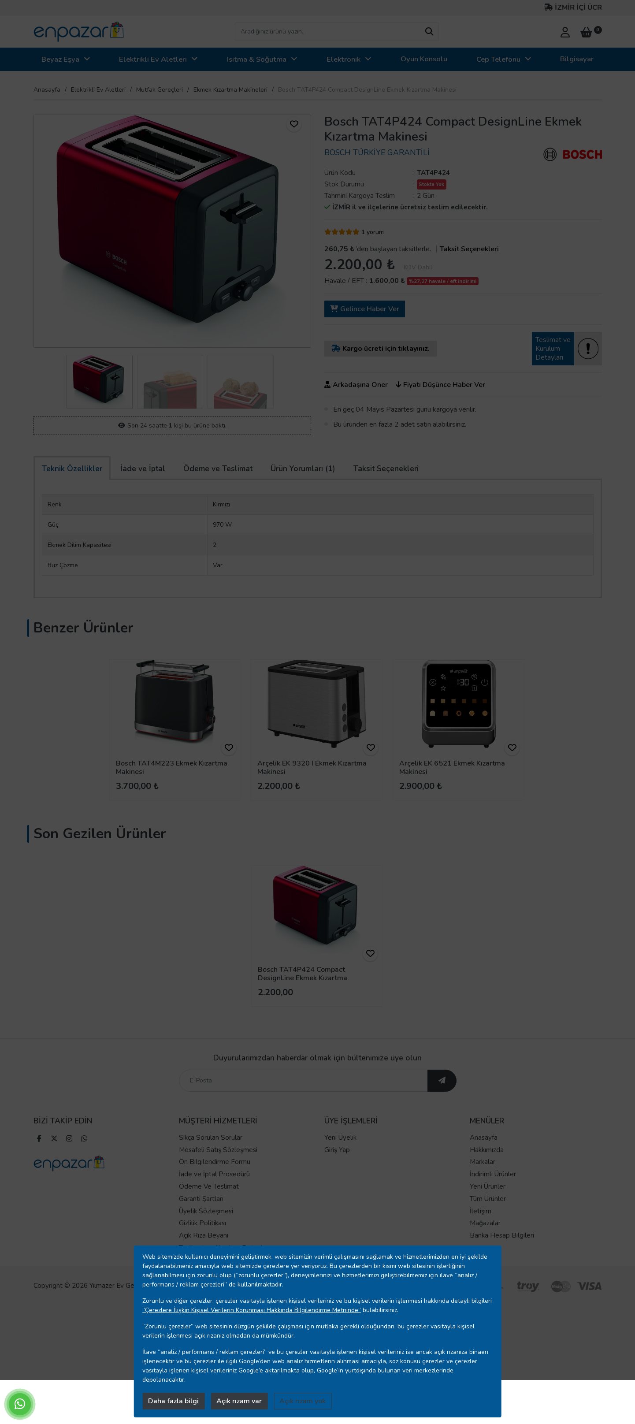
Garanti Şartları (201, 1227)
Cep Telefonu (498, 59)
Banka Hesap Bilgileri (502, 1263)
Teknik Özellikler (72, 468)
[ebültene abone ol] (442, 1109)
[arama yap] (429, 32)
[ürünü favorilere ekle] (293, 124)
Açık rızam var (239, 1401)
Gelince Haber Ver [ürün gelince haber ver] (364, 309)
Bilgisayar (577, 59)
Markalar (482, 1190)
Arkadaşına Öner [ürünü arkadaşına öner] (356, 385)
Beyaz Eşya (60, 59)
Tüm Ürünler (488, 1227)
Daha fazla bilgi (173, 1401)
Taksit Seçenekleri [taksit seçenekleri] (469, 249)
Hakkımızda (487, 1177)
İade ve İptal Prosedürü (214, 1202)
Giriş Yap (337, 1177)
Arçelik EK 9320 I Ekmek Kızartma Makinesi (312, 767)
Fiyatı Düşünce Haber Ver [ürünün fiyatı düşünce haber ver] (440, 385)
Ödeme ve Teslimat (218, 468)
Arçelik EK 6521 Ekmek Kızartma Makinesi (452, 767)
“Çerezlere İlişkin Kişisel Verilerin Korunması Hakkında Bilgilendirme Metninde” (251, 1310)
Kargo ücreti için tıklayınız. (380, 348)
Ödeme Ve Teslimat (209, 1214)
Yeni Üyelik (340, 1165)
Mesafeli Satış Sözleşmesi (218, 1177)
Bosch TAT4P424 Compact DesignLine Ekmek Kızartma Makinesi (302, 978)
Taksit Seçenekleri (386, 468)
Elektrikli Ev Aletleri (153, 59)
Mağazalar (485, 1251)
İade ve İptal (142, 468)
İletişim (480, 1238)
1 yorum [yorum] (372, 232)
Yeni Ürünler (487, 1214)
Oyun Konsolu (424, 59)
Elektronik (343, 59)
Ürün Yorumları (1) (303, 468)
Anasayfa (46, 90)
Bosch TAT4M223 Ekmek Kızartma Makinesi (171, 767)
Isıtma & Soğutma (256, 59)
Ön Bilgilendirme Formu (214, 1190)
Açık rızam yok (302, 1401)
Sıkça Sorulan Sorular (210, 1165)
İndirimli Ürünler (493, 1202)
